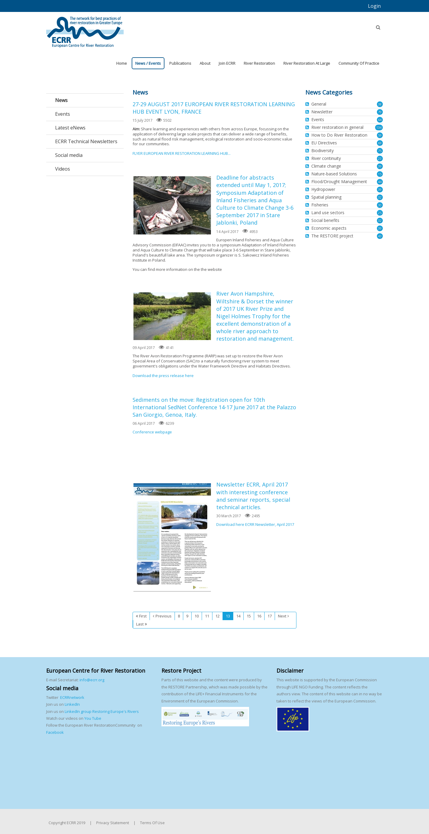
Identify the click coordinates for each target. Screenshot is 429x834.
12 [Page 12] (217, 616)
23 (380, 158)
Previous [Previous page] (164, 616)
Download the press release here (163, 375)
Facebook (55, 732)
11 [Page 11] (207, 616)
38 (380, 104)
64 (380, 120)
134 (379, 127)
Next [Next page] (282, 616)
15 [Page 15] (249, 616)
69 (380, 143)
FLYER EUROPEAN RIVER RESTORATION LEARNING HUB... (182, 153)
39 (380, 166)
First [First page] (143, 616)
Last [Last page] (140, 624)
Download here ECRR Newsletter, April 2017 (255, 524)
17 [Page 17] (270, 616)
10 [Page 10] (197, 616)
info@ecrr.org (92, 679)
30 (380, 205)
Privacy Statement (112, 822)
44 (380, 182)
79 (380, 112)
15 (380, 174)
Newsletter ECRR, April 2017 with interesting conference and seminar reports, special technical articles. (172, 537)
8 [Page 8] (179, 616)
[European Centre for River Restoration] (85, 29)
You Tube (92, 718)
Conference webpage (152, 432)
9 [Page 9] (187, 616)
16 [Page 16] (259, 616)
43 (380, 236)
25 (380, 213)
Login (374, 6)
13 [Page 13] (228, 616)
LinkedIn (72, 704)
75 (380, 151)
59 (380, 135)
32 (380, 197)
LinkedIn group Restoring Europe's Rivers (102, 711)
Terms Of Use (152, 822)
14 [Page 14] (238, 616)
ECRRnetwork (72, 697)
